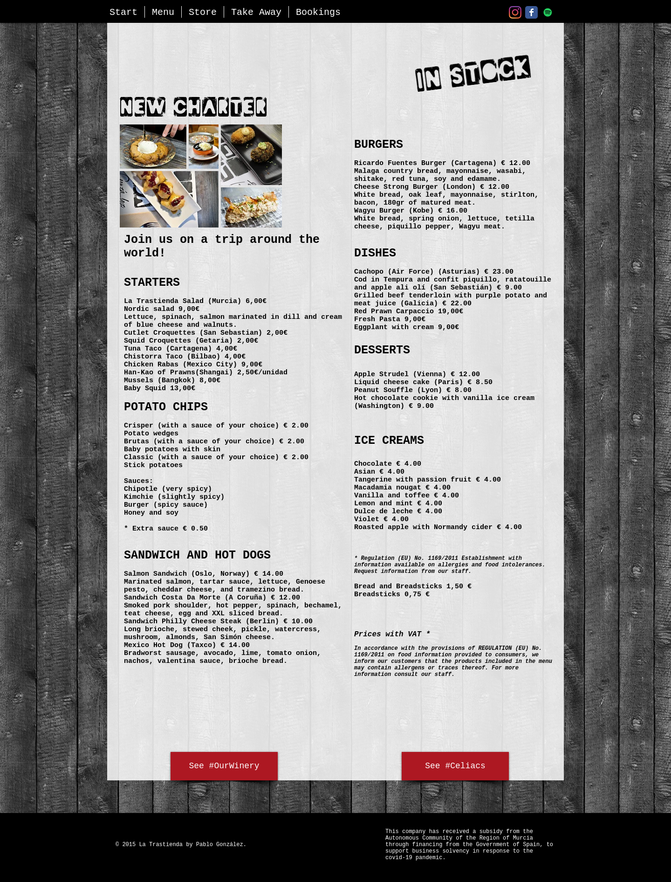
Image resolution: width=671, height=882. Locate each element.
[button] (163, 12)
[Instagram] (515, 12)
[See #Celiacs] (455, 766)
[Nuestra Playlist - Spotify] (547, 12)
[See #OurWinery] (224, 766)
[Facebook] (531, 12)
